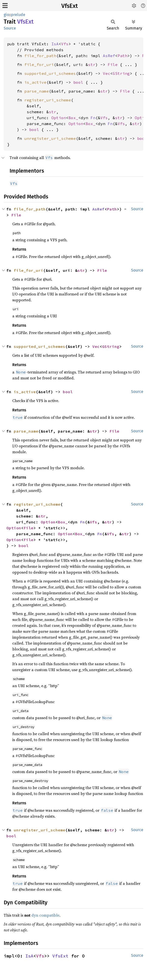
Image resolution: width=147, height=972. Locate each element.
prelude (18, 14)
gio (6, 14)
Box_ (73, 117)
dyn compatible (45, 915)
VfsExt (69, 5)
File (113, 64)
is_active (35, 82)
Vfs (64, 43)
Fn (93, 117)
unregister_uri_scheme (50, 138)
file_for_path (40, 55)
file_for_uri (39, 64)
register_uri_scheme (47, 99)
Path (122, 55)
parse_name (36, 91)
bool (78, 82)
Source (10, 28)
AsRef (109, 55)
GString (121, 73)
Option (58, 117)
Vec (106, 73)
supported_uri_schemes (50, 73)
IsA (55, 43)
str (91, 64)
